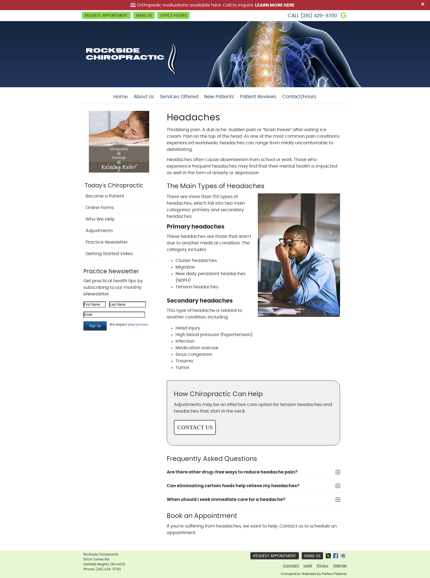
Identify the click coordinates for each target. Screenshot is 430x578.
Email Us (144, 16)
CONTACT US (195, 427)
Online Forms (100, 207)
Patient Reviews (258, 96)
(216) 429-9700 (319, 15)
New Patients (219, 96)
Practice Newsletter (107, 242)
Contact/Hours (299, 96)
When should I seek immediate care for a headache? (226, 499)
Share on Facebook (336, 555)
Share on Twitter (329, 555)
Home (121, 96)
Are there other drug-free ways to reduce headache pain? (232, 472)
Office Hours (173, 16)
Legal (308, 565)
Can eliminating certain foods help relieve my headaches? (233, 486)
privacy (142, 324)
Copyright (291, 565)
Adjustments (99, 231)
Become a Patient (105, 196)
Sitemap (340, 565)
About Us (144, 96)
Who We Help (100, 219)
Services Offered (179, 96)
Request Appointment (106, 16)
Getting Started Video (109, 254)
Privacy (323, 565)
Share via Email (344, 555)
